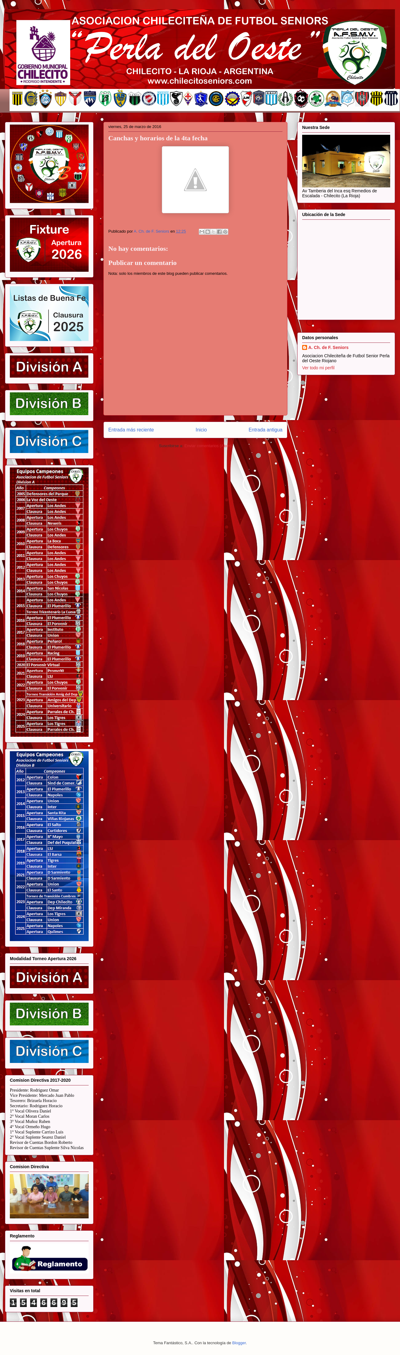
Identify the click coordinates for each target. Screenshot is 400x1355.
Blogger (239, 1343)
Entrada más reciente (131, 429)
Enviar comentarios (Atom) (208, 445)
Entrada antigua (265, 429)
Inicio (201, 429)
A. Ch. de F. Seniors (328, 347)
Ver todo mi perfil (318, 367)
